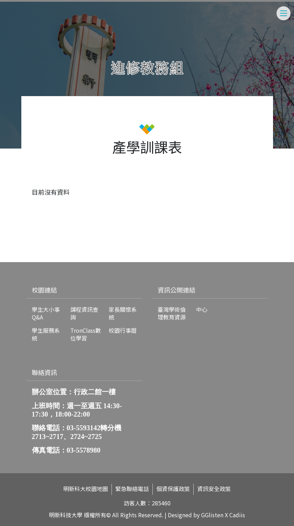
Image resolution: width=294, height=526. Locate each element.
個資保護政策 (173, 489)
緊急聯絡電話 (132, 489)
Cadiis (237, 515)
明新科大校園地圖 (85, 489)
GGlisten (212, 515)
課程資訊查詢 (84, 313)
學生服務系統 (46, 334)
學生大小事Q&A (46, 313)
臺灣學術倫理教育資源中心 (182, 313)
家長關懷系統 (123, 313)
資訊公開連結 (176, 289)
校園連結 (44, 289)
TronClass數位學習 (85, 334)
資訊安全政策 (214, 489)
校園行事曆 (123, 330)
